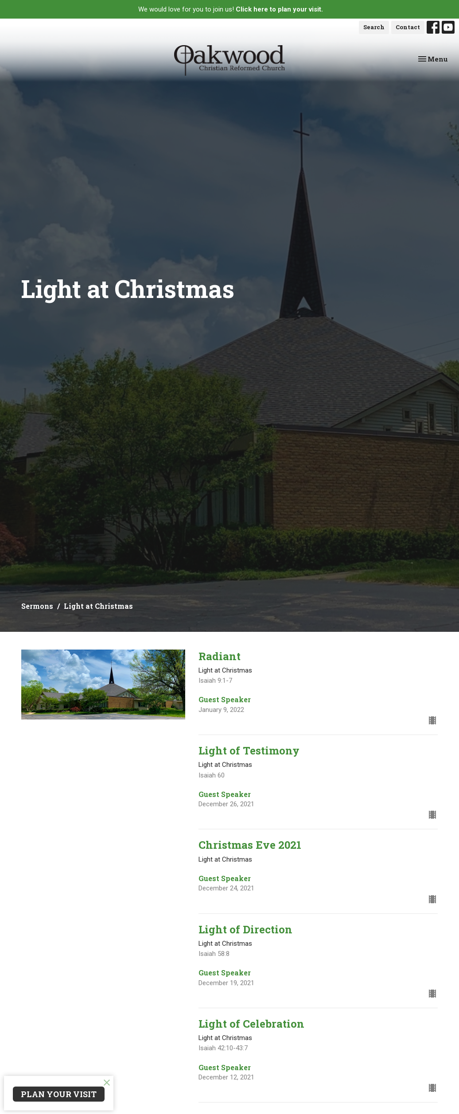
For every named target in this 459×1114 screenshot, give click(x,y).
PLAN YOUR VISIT (59, 1094)
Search (374, 27)
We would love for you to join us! (230, 9)
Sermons (37, 606)
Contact (408, 27)
